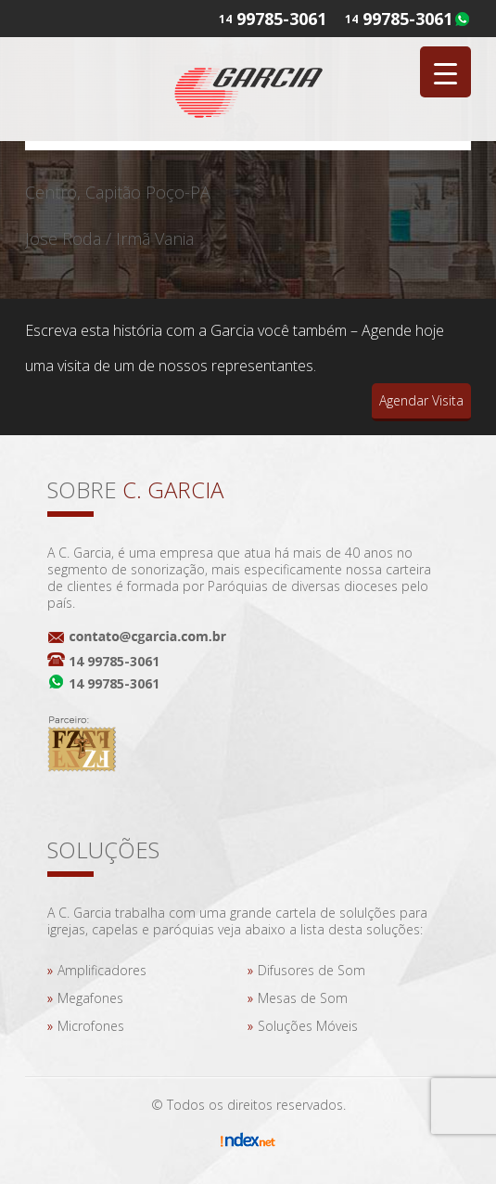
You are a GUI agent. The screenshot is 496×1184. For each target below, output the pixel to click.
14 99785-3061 (114, 661)
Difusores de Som (311, 970)
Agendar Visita (421, 400)
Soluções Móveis (308, 1026)
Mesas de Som (303, 998)
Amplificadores (101, 970)
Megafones (90, 998)
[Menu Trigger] (445, 71)
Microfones (90, 1026)
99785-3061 (407, 18)
